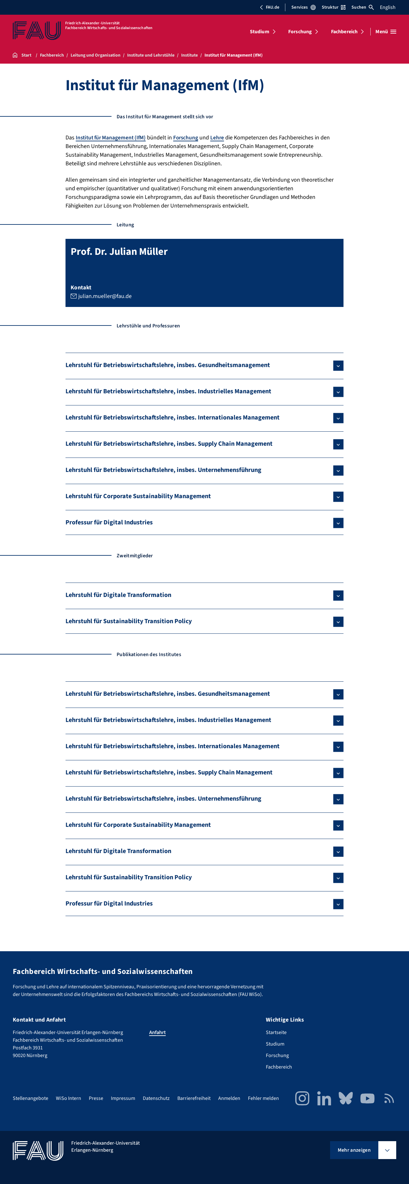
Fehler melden (263, 1098)
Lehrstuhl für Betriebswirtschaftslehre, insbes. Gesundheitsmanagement (168, 365)
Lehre (222, 138)
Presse (96, 1098)
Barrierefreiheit (194, 1098)
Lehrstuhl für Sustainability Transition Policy (129, 621)
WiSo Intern (68, 1098)
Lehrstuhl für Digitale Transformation (118, 595)
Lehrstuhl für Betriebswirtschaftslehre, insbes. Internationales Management (173, 417)
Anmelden (229, 1098)
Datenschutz (156, 1098)
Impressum (123, 1098)
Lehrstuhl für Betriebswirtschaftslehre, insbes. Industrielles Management (168, 391)
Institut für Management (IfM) (112, 138)
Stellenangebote (30, 1098)
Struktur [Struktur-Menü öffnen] (333, 7)
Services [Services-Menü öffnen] (303, 7)
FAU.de (269, 7)
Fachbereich (344, 31)
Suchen (362, 7)
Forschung (300, 31)
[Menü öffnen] (385, 32)
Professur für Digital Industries (109, 522)
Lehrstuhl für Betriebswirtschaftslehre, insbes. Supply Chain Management (169, 443)
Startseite (276, 1032)
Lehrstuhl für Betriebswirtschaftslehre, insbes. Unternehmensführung (163, 470)
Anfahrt (157, 1032)
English (388, 7)
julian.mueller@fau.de (105, 296)
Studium (259, 31)
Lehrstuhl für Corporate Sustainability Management (138, 496)
